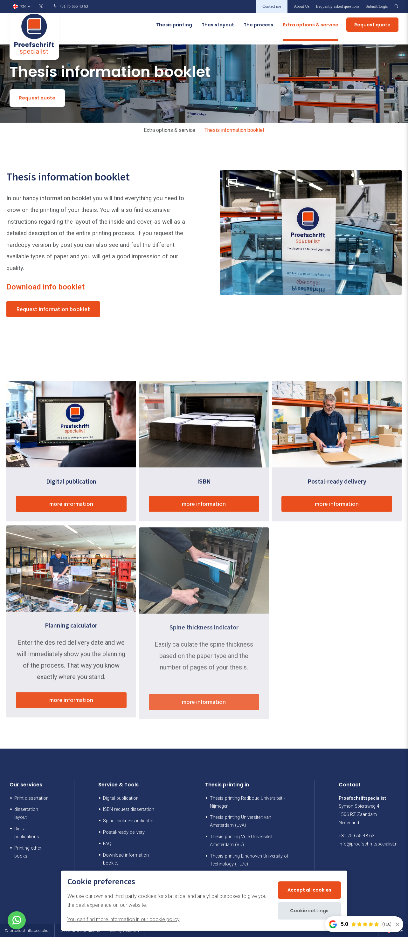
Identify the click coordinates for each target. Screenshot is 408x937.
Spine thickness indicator (128, 821)
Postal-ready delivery (124, 833)
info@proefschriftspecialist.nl (368, 844)
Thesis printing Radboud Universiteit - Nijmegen (247, 802)
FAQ (107, 844)
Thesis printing (174, 28)
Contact (350, 785)
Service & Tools (118, 785)
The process (258, 28)
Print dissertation (31, 798)
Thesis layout (218, 28)
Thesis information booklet (234, 130)
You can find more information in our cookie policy (123, 919)
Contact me (271, 6)
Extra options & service (310, 28)
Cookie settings (309, 910)
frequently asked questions (337, 6)
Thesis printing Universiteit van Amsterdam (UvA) (240, 822)
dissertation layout (26, 814)
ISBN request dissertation (128, 810)
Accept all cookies (309, 890)
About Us (301, 6)
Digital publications (26, 833)
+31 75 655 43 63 (70, 6)
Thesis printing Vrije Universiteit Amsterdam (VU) (241, 841)
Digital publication (121, 798)
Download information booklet (126, 859)
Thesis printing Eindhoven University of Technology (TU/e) (249, 860)
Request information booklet (57, 309)
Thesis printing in (227, 785)
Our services (26, 785)
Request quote (372, 28)
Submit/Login (377, 6)
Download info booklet (45, 286)
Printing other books (27, 852)
